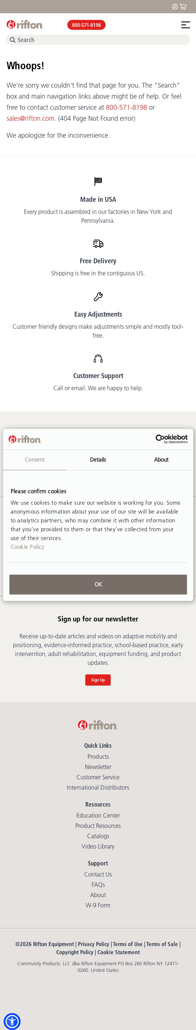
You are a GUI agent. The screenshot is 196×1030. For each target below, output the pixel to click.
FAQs (98, 884)
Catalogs (98, 836)
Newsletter (98, 766)
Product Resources (98, 825)
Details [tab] (98, 459)
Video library (98, 846)
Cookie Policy (27, 546)
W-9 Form (98, 905)
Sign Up (98, 679)
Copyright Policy (74, 952)
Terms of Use (128, 944)
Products (98, 756)
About (98, 895)
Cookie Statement (118, 952)
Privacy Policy (93, 944)
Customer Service (98, 777)
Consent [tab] (34, 459)
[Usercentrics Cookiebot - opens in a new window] (155, 439)
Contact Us (98, 874)
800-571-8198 (86, 25)
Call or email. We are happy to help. (98, 388)
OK (98, 584)
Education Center (98, 815)
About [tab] (161, 459)
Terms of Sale (162, 944)
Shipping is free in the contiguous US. (98, 273)
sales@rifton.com (30, 118)
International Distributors (98, 787)
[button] (12, 1021)
